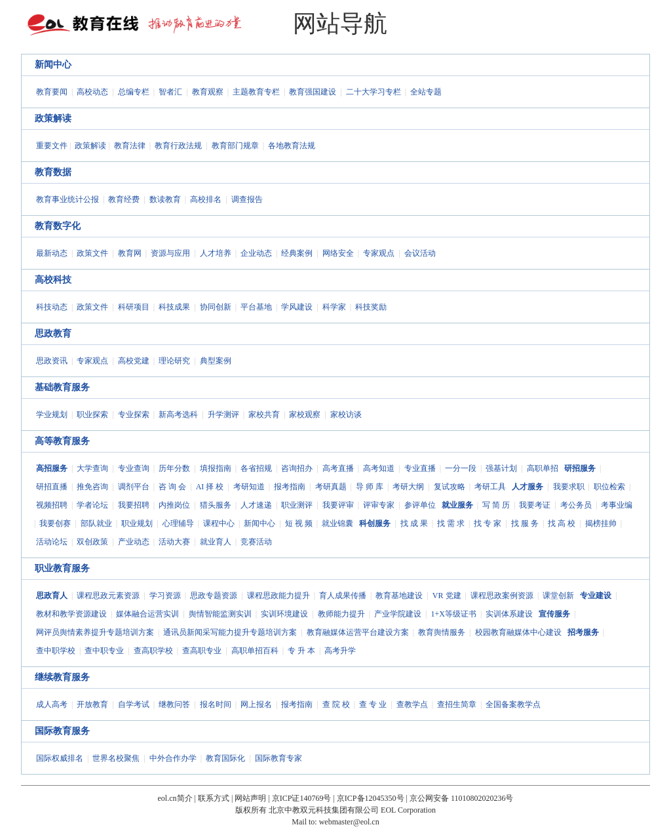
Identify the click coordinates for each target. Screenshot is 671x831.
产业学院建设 (397, 613)
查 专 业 (373, 704)
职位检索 (609, 486)
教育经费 (124, 199)
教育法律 (129, 145)
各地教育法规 (291, 145)
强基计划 (501, 468)
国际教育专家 (278, 758)
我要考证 (534, 505)
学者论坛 (92, 505)
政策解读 (53, 118)
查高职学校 (153, 650)
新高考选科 (178, 414)
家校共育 (264, 414)
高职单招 (542, 468)
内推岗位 (174, 505)
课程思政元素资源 (108, 595)
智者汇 (170, 91)
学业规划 (51, 414)
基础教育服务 (62, 387)
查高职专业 (201, 650)
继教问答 (174, 704)
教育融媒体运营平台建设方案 (358, 632)
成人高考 (51, 704)
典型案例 (215, 360)
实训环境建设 (284, 613)
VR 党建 (446, 595)
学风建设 (297, 307)
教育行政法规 (178, 145)
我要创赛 (55, 523)
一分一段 (460, 468)
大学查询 (92, 468)
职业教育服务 (62, 568)
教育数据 (53, 172)
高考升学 (340, 650)
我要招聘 (133, 505)
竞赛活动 (256, 541)
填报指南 (215, 468)
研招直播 (51, 486)
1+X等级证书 (453, 613)
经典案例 (297, 253)
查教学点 (412, 704)
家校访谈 (346, 414)
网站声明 (250, 798)
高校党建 (133, 360)
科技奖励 (371, 307)
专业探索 (133, 414)
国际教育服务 (62, 731)
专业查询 (133, 468)
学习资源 (165, 595)
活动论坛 (51, 541)
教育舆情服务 (441, 632)
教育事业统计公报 (67, 199)
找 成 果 (414, 523)
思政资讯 (51, 360)
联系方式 (213, 798)
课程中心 (219, 523)
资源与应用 (170, 253)
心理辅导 (178, 523)
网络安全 (338, 253)
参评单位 (420, 505)
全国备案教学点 (513, 704)
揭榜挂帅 (601, 523)
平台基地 (256, 307)
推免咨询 (92, 486)
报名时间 (215, 704)
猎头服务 (215, 505)
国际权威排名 (59, 758)
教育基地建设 (399, 595)
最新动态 (51, 253)
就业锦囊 (337, 523)
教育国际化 (225, 758)
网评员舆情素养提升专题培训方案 (95, 632)
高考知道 (378, 468)
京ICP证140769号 (302, 798)
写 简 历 (496, 505)
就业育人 (215, 541)
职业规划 (137, 523)
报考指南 (289, 486)
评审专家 (378, 505)
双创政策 (92, 541)
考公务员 (576, 505)
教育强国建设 (312, 91)
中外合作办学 (173, 758)
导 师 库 (369, 486)
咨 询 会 (172, 486)
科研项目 (133, 307)
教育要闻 (51, 91)
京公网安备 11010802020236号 (462, 798)
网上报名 (256, 704)
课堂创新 (558, 595)
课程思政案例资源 (501, 595)
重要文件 (51, 145)
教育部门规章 (235, 145)
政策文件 (92, 253)
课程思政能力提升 (278, 595)
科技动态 (51, 307)
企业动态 (256, 253)
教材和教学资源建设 (71, 613)
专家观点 (378, 253)
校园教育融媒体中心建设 (518, 632)
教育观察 (207, 91)
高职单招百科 (254, 650)
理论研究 (174, 360)
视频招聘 (51, 505)
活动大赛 (174, 541)
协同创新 (215, 307)
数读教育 (165, 199)
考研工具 (490, 486)
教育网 (130, 253)
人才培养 (215, 253)
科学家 (334, 307)
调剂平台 (133, 486)
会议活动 (420, 253)
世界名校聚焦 (116, 758)
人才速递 (256, 505)
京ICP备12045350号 (370, 798)
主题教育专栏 (256, 91)
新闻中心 (53, 65)
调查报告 (247, 199)
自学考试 (133, 704)
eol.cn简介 (175, 798)
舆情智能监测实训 (220, 613)
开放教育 (92, 704)
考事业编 (616, 505)
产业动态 (133, 541)
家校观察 (304, 414)
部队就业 (96, 523)
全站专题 (426, 91)
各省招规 (256, 468)
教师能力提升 (341, 613)
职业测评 (297, 505)
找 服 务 (525, 523)
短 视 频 (299, 523)
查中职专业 (104, 650)
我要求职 (569, 486)
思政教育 (53, 333)
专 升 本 (301, 650)
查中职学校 (55, 650)
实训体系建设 (509, 613)
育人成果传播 (342, 595)
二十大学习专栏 (373, 91)
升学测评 (223, 414)
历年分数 (174, 468)
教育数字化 (58, 226)
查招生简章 (456, 704)
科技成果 (174, 307)
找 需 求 (451, 523)
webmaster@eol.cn (349, 821)
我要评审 (338, 505)
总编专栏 (133, 91)
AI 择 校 (210, 486)
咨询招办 (297, 468)
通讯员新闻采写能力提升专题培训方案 (230, 632)
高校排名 (205, 199)
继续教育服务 (62, 677)
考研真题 (331, 486)
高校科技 (53, 280)
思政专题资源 (213, 595)
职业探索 (92, 414)
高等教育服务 (62, 441)
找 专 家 (487, 523)
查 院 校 (336, 704)
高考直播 (338, 468)
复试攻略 (449, 486)
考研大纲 (408, 486)
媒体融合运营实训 (147, 613)
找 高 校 (561, 523)
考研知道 (249, 486)
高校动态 (92, 91)
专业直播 (420, 468)
